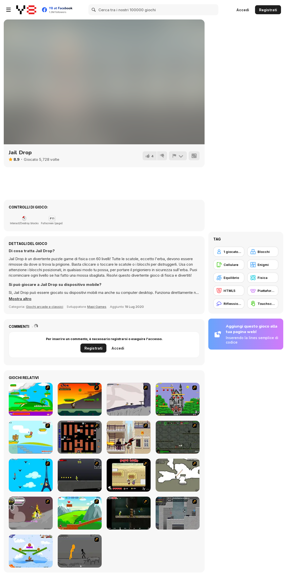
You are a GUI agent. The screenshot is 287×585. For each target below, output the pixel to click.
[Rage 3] (31, 513)
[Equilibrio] (228, 278)
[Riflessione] (228, 304)
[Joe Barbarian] (80, 399)
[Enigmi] (262, 265)
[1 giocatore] (228, 252)
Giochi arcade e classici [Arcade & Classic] (44, 307)
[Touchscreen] (262, 304)
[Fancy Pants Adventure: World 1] (129, 399)
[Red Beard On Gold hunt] (31, 437)
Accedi (242, 10)
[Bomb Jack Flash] (178, 399)
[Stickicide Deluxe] (80, 551)
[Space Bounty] (178, 437)
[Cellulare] (228, 265)
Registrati (268, 10)
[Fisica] (262, 278)
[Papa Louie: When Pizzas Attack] (129, 475)
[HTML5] (228, 291)
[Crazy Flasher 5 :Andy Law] (129, 513)
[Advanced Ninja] (178, 475)
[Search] (93, 9)
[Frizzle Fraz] (80, 513)
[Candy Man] (31, 399)
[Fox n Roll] (31, 551)
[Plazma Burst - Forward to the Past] (178, 513)
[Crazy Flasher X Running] (80, 475)
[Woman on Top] (31, 475)
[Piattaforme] (262, 291)
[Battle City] (80, 437)
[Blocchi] (262, 252)
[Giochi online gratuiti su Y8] (26, 9)
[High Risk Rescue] (129, 437)
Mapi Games (96, 307)
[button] (20, 299)
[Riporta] (178, 155)
